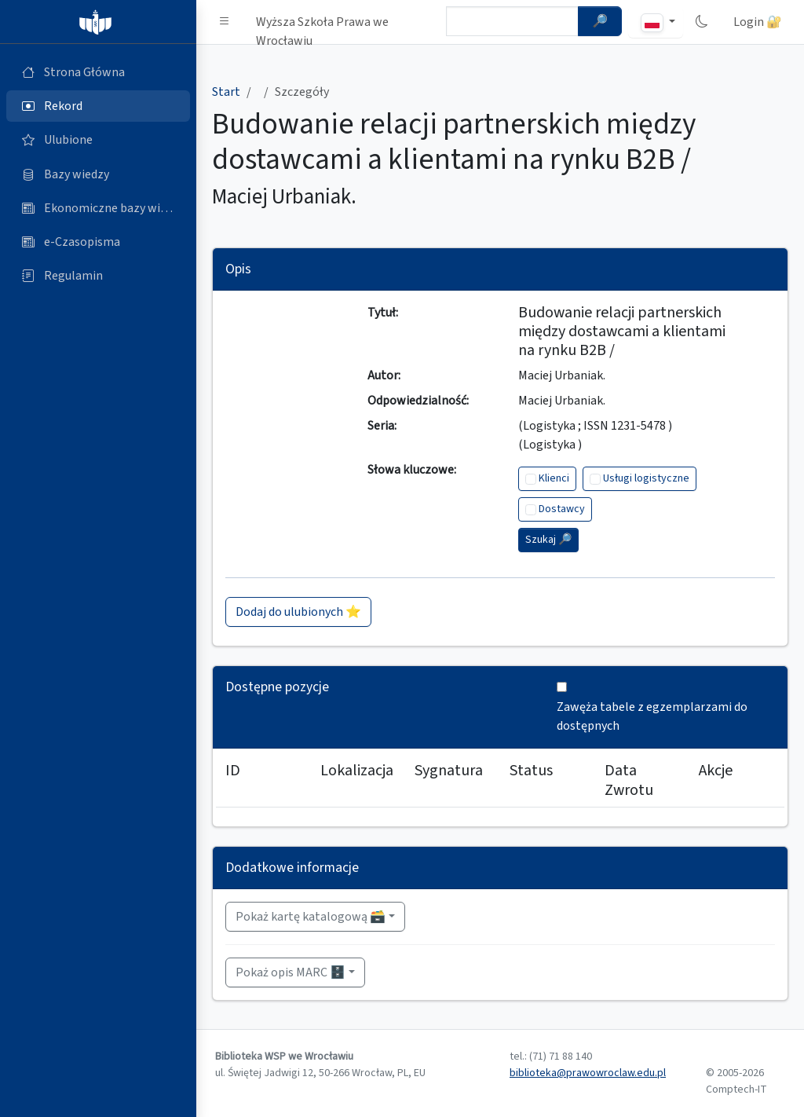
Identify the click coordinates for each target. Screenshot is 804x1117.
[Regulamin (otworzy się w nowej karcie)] (98, 275)
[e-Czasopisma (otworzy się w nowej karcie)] (98, 242)
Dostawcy (562, 509)
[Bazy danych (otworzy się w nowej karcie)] (98, 174)
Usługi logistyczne (646, 478)
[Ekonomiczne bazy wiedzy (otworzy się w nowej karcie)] (98, 208)
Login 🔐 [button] (757, 22)
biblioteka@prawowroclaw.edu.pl (588, 1073)
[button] (224, 22)
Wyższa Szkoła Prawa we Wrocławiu (322, 25)
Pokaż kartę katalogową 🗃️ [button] (311, 916)
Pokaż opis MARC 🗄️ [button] (290, 972)
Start (226, 92)
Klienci (554, 478)
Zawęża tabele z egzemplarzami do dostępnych (652, 716)
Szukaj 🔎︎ (548, 540)
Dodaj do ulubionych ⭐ (298, 612)
